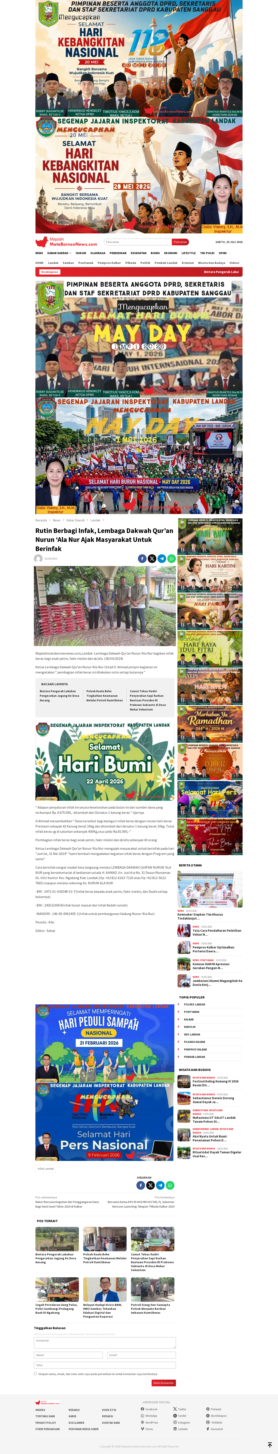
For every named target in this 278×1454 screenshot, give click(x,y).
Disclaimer (76, 1423)
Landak (214, 1129)
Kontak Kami (111, 1423)
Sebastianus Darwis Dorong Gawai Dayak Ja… (213, 1100)
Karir (72, 1416)
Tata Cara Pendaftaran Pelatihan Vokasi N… (217, 932)
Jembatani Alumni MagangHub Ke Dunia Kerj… (217, 983)
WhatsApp (149, 1416)
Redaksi (74, 1410)
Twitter (179, 1409)
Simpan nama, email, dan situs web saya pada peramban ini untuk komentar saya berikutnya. (98, 1374)
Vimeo (147, 1429)
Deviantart (214, 1429)
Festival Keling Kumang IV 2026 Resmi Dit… (215, 1083)
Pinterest (213, 1409)
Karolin (189, 1027)
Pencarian (180, 242)
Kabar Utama (200, 1110)
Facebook (149, 1409)
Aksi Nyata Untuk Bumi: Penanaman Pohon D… (210, 1138)
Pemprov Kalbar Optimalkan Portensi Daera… (213, 949)
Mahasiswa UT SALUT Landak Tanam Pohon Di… (214, 1120)
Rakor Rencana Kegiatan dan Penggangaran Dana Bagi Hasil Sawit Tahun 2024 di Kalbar (68, 1201)
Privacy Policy (45, 1423)
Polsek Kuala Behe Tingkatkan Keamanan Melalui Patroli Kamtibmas (104, 695)
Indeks (40, 1410)
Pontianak (207, 960)
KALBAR (189, 1019)
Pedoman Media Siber (84, 1429)
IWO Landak (192, 1034)
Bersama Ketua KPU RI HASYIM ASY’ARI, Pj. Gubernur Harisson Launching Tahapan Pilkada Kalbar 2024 (141, 1201)
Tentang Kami (45, 1416)
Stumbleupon (216, 1416)
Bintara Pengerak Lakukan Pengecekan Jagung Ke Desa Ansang (59, 695)
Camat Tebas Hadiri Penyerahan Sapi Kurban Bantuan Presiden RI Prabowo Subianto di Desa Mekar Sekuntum (148, 700)
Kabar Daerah (201, 1129)
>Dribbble (214, 1422)
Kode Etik (109, 1410)
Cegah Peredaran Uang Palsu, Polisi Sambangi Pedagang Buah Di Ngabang (56, 1309)
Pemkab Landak (194, 1057)
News (180, 910)
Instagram (181, 1422)
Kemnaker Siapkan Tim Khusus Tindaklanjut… (200, 916)
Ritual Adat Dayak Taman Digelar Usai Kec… (217, 1154)
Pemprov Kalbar (195, 1049)
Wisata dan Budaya (204, 1077)
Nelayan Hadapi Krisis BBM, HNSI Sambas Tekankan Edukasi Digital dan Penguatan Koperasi (102, 1310)
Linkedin (180, 1429)
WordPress (149, 1422)
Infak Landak (46, 1169)
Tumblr (179, 1416)
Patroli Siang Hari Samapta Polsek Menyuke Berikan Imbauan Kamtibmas (150, 1309)
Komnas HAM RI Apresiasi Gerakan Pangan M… (211, 966)
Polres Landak (194, 1004)
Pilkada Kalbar (194, 1042)
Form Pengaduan (47, 1429)
